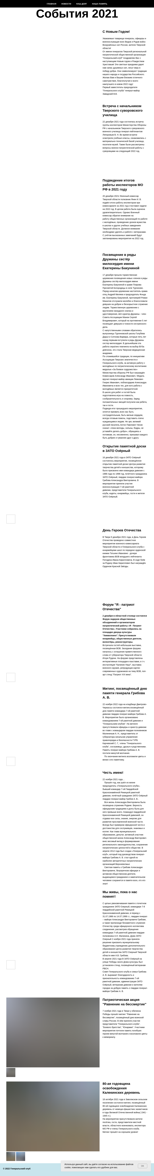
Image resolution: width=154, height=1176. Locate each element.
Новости (66, 4)
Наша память (99, 4)
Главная (51, 4)
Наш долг (81, 4)
